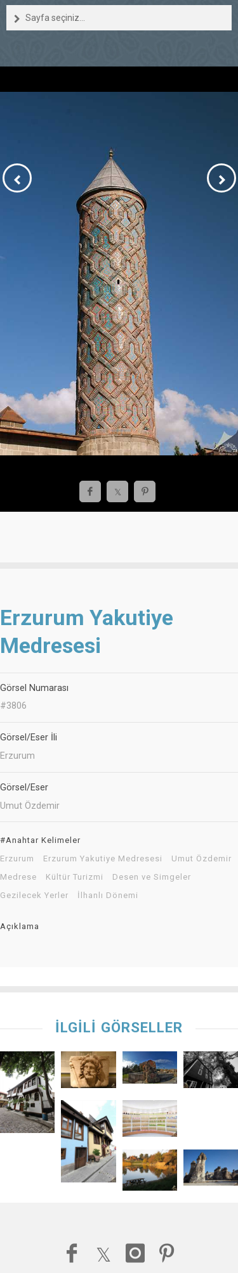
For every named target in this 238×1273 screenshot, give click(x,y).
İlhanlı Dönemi (107, 895)
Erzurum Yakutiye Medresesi (102, 858)
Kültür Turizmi (74, 877)
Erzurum (17, 858)
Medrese (18, 877)
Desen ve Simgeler (151, 877)
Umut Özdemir (201, 858)
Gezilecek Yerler (34, 895)
